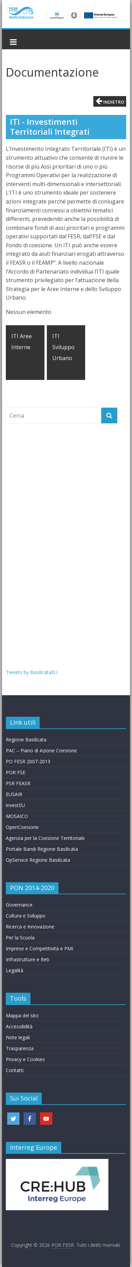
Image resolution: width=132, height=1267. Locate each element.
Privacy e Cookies (25, 1059)
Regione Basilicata (26, 739)
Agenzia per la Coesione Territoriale (45, 838)
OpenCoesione (22, 827)
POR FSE (15, 772)
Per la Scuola (20, 937)
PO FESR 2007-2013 (28, 761)
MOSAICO (17, 816)
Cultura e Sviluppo (25, 915)
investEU (15, 805)
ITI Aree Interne (21, 341)
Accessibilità (19, 1026)
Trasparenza (20, 1048)
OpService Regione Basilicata (38, 860)
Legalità (14, 970)
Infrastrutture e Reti (27, 959)
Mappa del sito (22, 1015)
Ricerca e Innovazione (30, 926)
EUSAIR (14, 794)
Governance (19, 904)
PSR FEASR (18, 783)
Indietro (110, 101)
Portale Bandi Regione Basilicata (42, 849)
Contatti (15, 1070)
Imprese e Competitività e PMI (39, 948)
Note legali (18, 1037)
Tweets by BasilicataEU (31, 672)
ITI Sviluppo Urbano (63, 347)
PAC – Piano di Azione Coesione (41, 750)
